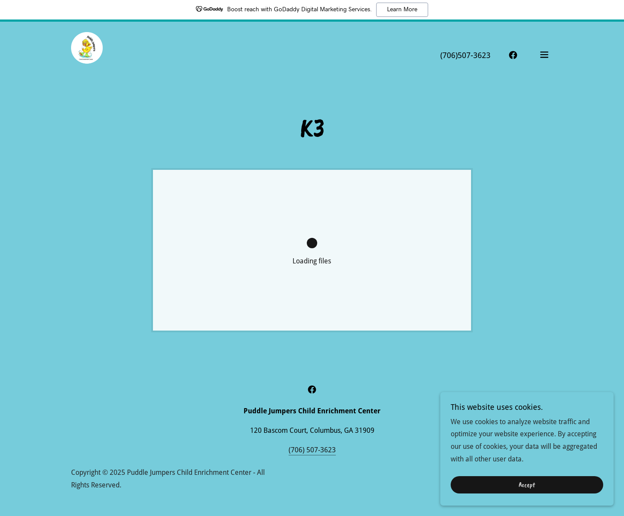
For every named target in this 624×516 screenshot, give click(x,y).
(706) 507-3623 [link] (312, 450)
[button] (544, 54)
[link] (87, 54)
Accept (527, 491)
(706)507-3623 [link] (465, 55)
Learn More (402, 9)
